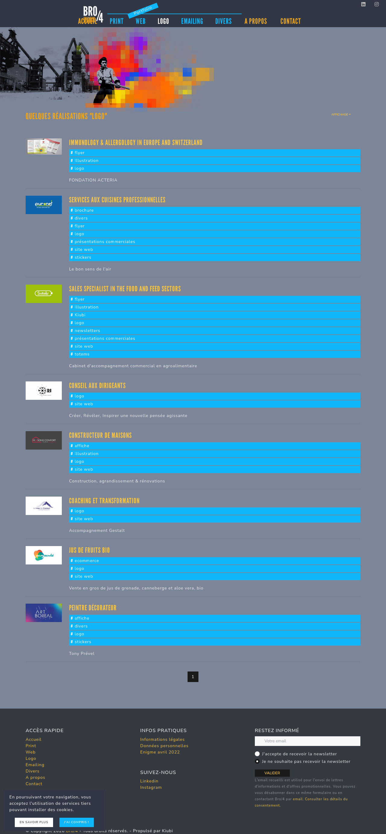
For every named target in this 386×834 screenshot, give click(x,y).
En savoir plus (34, 822)
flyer (80, 153)
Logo (163, 21)
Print (117, 21)
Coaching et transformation (104, 500)
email (297, 799)
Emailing (192, 21)
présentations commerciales (105, 242)
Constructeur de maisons (100, 435)
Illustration (87, 160)
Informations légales (162, 739)
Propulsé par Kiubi (153, 831)
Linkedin (149, 781)
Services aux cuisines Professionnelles (117, 199)
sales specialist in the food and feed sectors (125, 288)
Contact (290, 21)
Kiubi (80, 315)
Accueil (34, 739)
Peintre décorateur (93, 607)
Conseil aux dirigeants (97, 385)
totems (82, 354)
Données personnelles (164, 746)
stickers (83, 257)
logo (79, 168)
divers (81, 218)
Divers (223, 21)
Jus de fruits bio (89, 550)
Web (141, 21)
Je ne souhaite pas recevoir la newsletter (306, 761)
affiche (82, 446)
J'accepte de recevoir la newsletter (299, 754)
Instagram (151, 787)
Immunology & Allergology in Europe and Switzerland (136, 142)
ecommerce (87, 561)
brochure (84, 210)
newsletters (87, 330)
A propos (256, 21)
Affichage (339, 114)
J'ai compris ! (76, 822)
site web (84, 249)
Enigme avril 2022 (160, 752)
